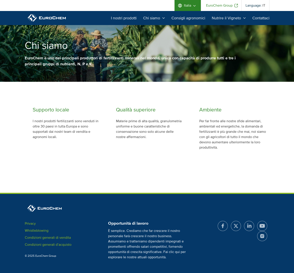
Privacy (30, 223)
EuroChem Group (219, 5)
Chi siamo (154, 18)
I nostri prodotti (124, 18)
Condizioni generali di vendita (48, 237)
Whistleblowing (36, 230)
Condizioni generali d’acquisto (48, 244)
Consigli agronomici (188, 18)
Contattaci (260, 18)
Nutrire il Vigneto (229, 18)
